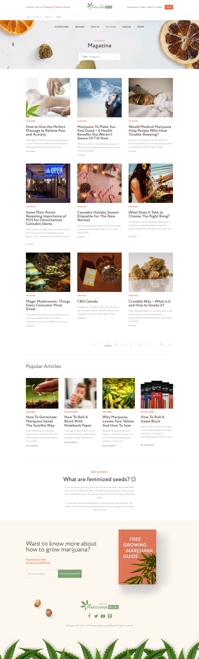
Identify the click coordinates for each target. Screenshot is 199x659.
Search (151, 7)
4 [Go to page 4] (123, 344)
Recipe (67, 7)
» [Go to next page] (169, 344)
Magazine (48, 7)
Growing (29, 7)
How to (38, 7)
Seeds (168, 7)
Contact (159, 7)
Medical (58, 7)
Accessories (132, 7)
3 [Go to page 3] (115, 344)
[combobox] (99, 56)
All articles (38, 17)
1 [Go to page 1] (100, 344)
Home (28, 17)
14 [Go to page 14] (161, 344)
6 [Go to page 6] (138, 344)
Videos (143, 7)
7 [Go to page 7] (146, 344)
